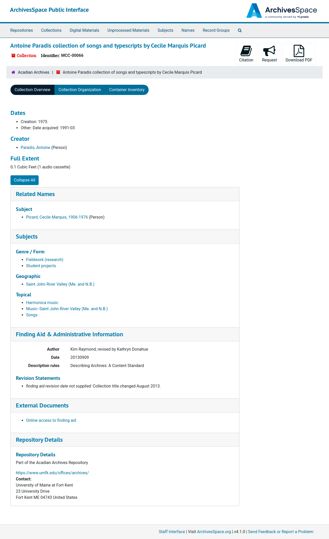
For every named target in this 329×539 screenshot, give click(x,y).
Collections (51, 30)
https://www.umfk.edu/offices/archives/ (52, 472)
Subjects (165, 30)
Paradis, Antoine (35, 147)
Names (188, 30)
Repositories (21, 30)
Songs (32, 314)
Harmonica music (42, 302)
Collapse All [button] (24, 180)
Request (269, 53)
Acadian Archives (33, 72)
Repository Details (39, 440)
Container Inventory (127, 89)
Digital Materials (84, 30)
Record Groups (216, 30)
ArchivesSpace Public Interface (49, 10)
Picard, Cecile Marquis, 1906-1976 (57, 217)
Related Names (35, 194)
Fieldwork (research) (44, 259)
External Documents (42, 405)
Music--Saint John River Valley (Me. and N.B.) (67, 308)
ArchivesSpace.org (214, 531)
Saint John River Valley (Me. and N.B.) (60, 284)
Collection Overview (32, 89)
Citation (246, 53)
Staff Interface (172, 531)
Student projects (41, 265)
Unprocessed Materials (128, 30)
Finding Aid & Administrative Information (69, 334)
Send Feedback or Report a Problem (280, 531)
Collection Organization (80, 89)
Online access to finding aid (51, 420)
